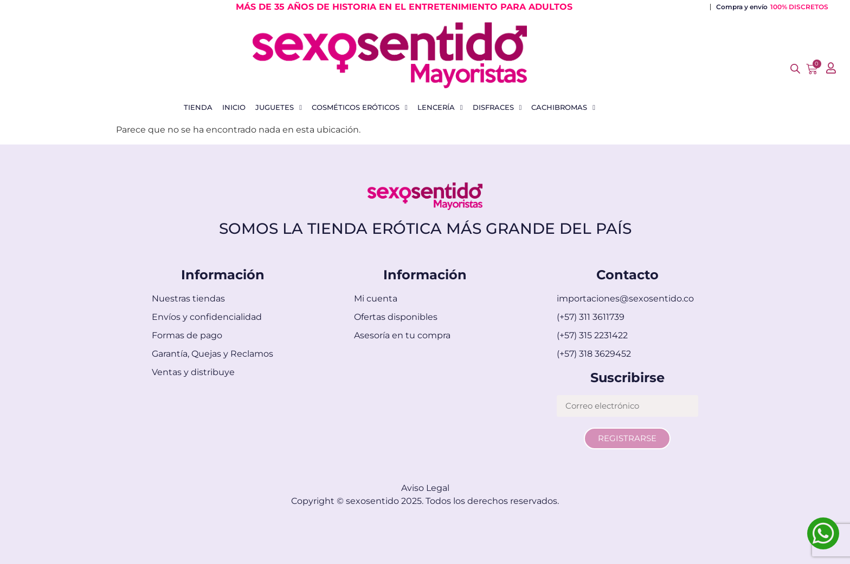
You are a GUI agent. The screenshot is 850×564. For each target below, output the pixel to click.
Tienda (198, 107)
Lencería (440, 107)
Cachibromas (563, 107)
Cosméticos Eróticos (360, 107)
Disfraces (497, 107)
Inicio (234, 107)
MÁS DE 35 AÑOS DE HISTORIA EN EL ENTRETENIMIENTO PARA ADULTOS (404, 7)
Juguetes (278, 107)
